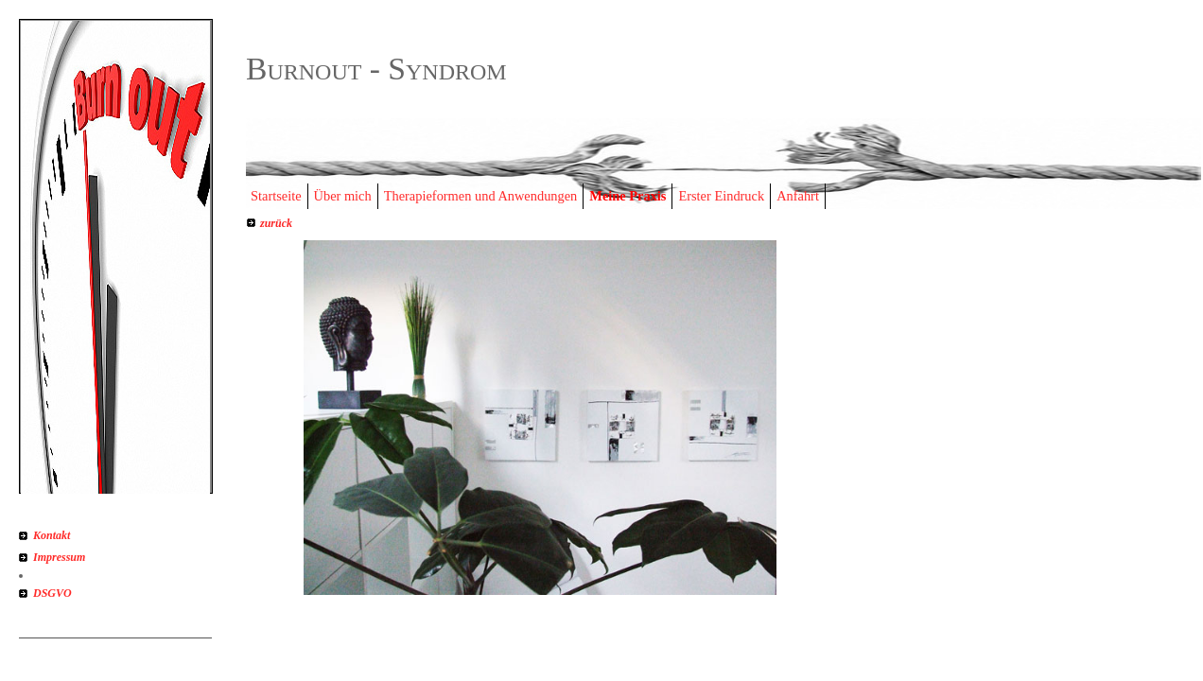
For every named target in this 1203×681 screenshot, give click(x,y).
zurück (276, 223)
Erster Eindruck (721, 195)
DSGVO (52, 593)
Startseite (276, 195)
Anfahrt (797, 195)
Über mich (343, 195)
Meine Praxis (627, 195)
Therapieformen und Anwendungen (481, 195)
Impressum (59, 557)
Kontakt (51, 535)
